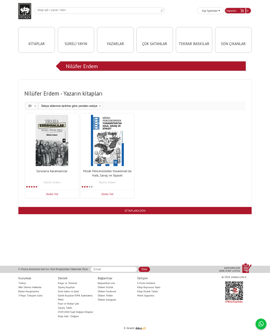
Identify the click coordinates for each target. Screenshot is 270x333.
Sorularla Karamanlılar (52, 171)
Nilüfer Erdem (82, 66)
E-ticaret (129, 328)
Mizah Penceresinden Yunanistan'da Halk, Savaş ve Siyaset (107, 173)
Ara (162, 10)
